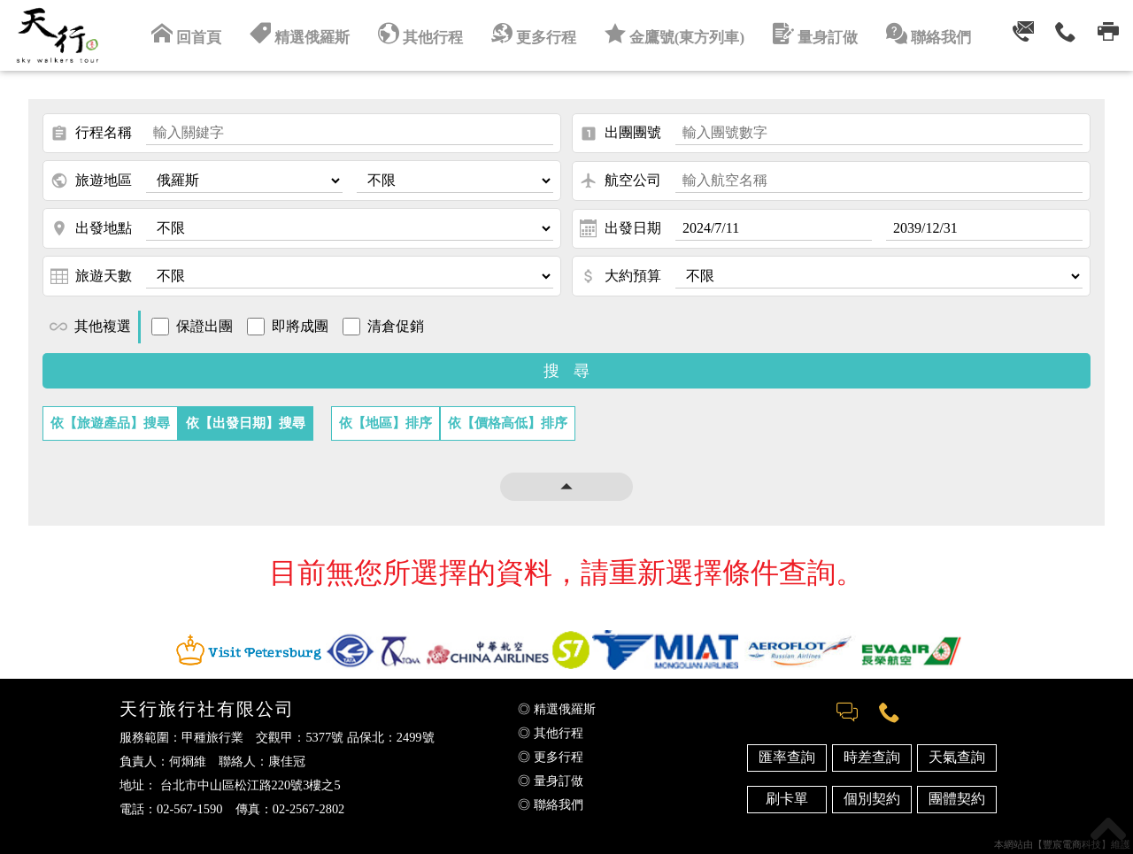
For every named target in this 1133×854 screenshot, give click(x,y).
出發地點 (91, 228)
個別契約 (872, 798)
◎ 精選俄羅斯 (557, 709)
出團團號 (620, 133)
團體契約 (957, 798)
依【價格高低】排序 (507, 422)
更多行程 (535, 33)
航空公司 (620, 180)
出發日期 (620, 228)
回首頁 (199, 33)
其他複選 (90, 326)
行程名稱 (91, 133)
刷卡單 (787, 798)
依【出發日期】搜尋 (245, 422)
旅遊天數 (91, 276)
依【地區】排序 (385, 422)
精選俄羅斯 (309, 33)
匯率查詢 (787, 757)
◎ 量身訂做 (550, 780)
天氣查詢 (957, 757)
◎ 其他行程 (550, 733)
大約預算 (620, 276)
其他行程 (425, 33)
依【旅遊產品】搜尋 (110, 422)
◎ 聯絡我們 (550, 804)
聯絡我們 (916, 33)
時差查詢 (872, 757)
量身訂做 (806, 33)
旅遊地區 (91, 180)
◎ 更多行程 (550, 757)
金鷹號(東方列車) (671, 33)
